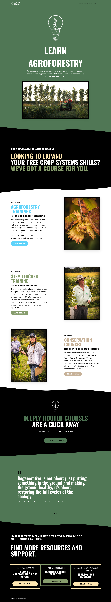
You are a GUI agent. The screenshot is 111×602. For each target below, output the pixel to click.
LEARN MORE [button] (19, 244)
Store (90, 4)
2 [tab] (56, 514)
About (86, 4)
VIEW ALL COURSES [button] (55, 441)
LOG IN (96, 4)
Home (81, 4)
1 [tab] (54, 514)
